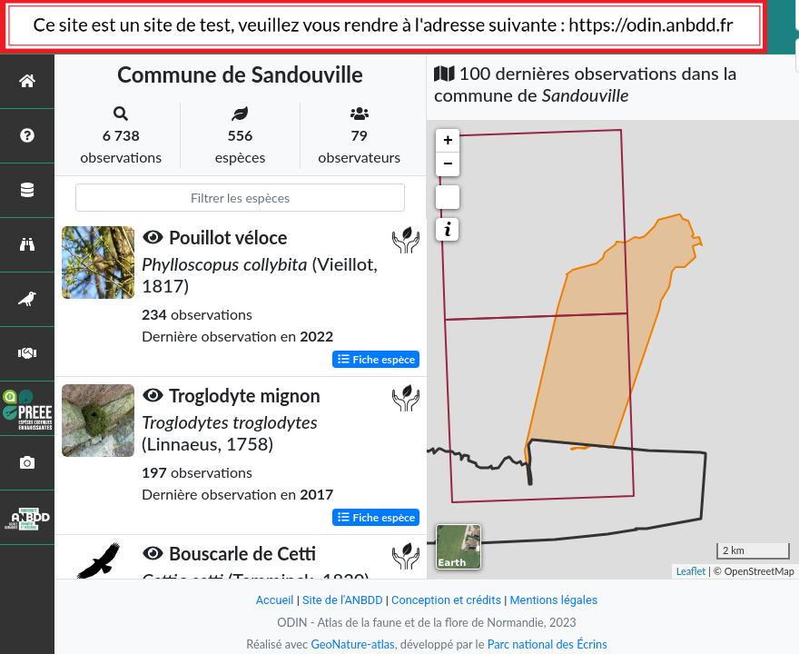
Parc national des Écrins (547, 644)
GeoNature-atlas (352, 644)
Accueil (274, 600)
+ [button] (448, 141)
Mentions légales (554, 600)
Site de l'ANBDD (342, 600)
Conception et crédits (446, 600)
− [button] (448, 164)
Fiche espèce (376, 358)
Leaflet (691, 571)
